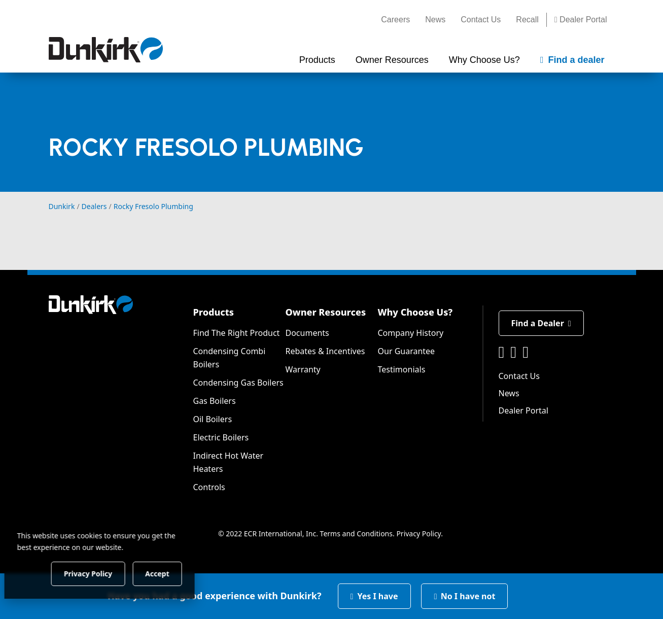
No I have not (465, 596)
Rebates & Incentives (325, 351)
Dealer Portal (580, 19)
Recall (527, 19)
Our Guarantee (406, 351)
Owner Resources (326, 312)
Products (213, 312)
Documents (307, 332)
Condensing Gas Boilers (238, 382)
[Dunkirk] (106, 50)
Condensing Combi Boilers (229, 358)
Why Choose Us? (415, 312)
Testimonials (402, 369)
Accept (173, 573)
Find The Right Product (236, 332)
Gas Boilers (214, 400)
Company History (411, 332)
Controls (209, 487)
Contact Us (481, 19)
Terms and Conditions (356, 533)
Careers (395, 19)
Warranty (303, 369)
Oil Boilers (212, 419)
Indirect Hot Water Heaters (228, 462)
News (435, 19)
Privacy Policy (418, 533)
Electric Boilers (221, 437)
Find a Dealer (541, 323)
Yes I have (374, 596)
